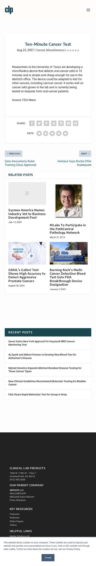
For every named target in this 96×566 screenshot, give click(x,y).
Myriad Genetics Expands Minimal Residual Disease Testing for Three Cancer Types (44, 370)
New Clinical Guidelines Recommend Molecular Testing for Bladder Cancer (47, 383)
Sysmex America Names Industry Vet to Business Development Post (27, 213)
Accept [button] (48, 557)
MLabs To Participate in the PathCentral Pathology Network (68, 228)
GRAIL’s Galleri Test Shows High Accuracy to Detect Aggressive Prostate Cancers (26, 275)
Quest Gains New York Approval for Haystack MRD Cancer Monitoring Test (41, 343)
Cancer (40, 50)
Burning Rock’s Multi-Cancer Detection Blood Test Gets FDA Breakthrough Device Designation (67, 277)
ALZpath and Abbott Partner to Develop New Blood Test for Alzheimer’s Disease (42, 356)
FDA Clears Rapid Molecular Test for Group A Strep (37, 394)
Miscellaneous (55, 50)
